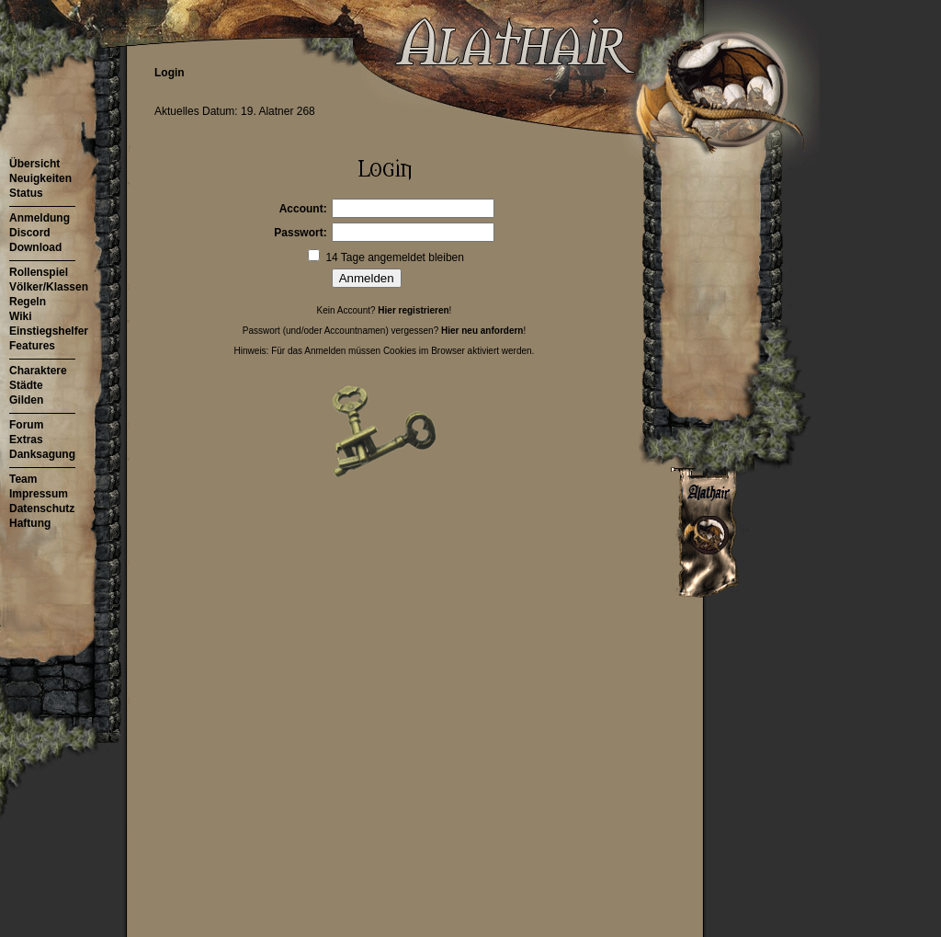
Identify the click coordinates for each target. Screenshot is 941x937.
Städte (26, 385)
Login (169, 72)
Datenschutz (41, 508)
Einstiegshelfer (48, 331)
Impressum (38, 493)
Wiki (20, 316)
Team (23, 479)
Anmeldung (39, 217)
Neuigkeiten (40, 178)
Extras (26, 439)
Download (35, 247)
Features (32, 345)
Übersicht (34, 163)
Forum (26, 424)
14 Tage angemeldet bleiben (394, 257)
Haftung (30, 523)
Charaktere (38, 370)
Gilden (26, 400)
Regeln (27, 301)
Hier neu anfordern (482, 331)
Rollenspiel (38, 272)
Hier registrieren (413, 310)
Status (26, 193)
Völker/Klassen (48, 286)
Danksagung (42, 454)
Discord (30, 232)
